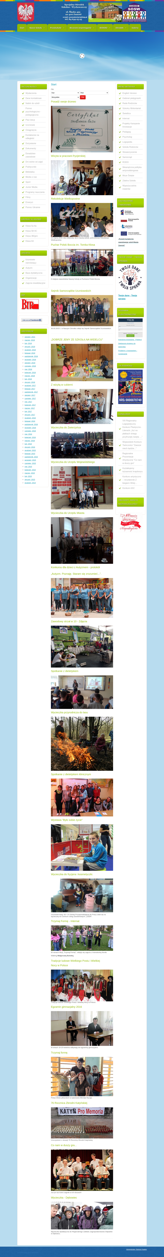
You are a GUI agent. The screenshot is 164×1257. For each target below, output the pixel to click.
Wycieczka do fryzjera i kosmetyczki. (72, 874)
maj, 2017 (28, 402)
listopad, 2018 (30, 353)
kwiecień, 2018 (30, 373)
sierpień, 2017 (30, 395)
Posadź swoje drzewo (63, 101)
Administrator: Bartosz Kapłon (136, 1249)
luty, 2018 (28, 379)
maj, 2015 (28, 467)
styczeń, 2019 (30, 347)
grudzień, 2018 (30, 350)
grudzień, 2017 (30, 385)
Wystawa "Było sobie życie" (67, 820)
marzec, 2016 (30, 441)
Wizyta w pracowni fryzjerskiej (68, 155)
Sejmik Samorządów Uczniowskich (71, 290)
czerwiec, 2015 (30, 463)
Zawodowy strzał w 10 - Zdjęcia (69, 621)
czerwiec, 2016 (30, 431)
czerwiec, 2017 (30, 398)
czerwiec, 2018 (30, 366)
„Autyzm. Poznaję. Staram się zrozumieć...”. (76, 573)
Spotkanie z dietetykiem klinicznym (71, 774)
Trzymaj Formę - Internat (65, 921)
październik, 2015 (31, 457)
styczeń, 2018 (30, 382)
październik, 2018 (31, 356)
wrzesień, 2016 (30, 428)
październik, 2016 (31, 424)
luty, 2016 (28, 444)
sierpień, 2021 (30, 337)
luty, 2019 (28, 343)
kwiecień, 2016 (30, 437)
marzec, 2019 (30, 340)
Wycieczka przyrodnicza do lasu (69, 712)
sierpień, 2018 (30, 363)
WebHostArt (35, 1252)
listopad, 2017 (30, 389)
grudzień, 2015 (30, 450)
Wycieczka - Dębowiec (64, 1197)
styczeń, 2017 (30, 415)
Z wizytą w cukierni (62, 384)
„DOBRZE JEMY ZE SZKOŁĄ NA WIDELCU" (77, 339)
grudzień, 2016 (30, 418)
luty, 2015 (28, 476)
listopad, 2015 (30, 454)
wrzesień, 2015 (30, 460)
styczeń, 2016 (30, 447)
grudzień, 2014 (30, 483)
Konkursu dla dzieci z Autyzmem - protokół (75, 567)
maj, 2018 (28, 369)
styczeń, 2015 (30, 480)
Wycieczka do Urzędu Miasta (67, 513)
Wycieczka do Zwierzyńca (66, 427)
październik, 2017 (31, 392)
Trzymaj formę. (59, 1052)
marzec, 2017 (30, 408)
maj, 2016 (28, 434)
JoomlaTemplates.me (23, 1252)
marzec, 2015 (30, 473)
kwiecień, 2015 (30, 470)
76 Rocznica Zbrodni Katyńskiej (69, 1102)
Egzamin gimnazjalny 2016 (66, 1006)
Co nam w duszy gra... (64, 1145)
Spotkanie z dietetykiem (64, 671)
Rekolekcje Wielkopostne (65, 198)
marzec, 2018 (30, 376)
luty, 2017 (28, 411)
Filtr (82, 97)
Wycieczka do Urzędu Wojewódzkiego (73, 462)
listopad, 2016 (30, 421)
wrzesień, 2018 (30, 360)
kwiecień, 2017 (30, 405)
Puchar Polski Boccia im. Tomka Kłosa (73, 244)
